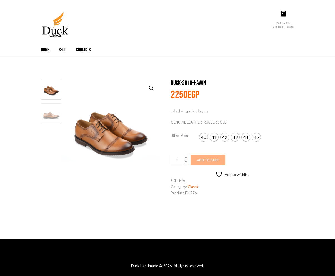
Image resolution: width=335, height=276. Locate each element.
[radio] (203, 137)
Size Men (180, 135)
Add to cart (208, 160)
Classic (193, 187)
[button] (151, 88)
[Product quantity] (180, 160)
